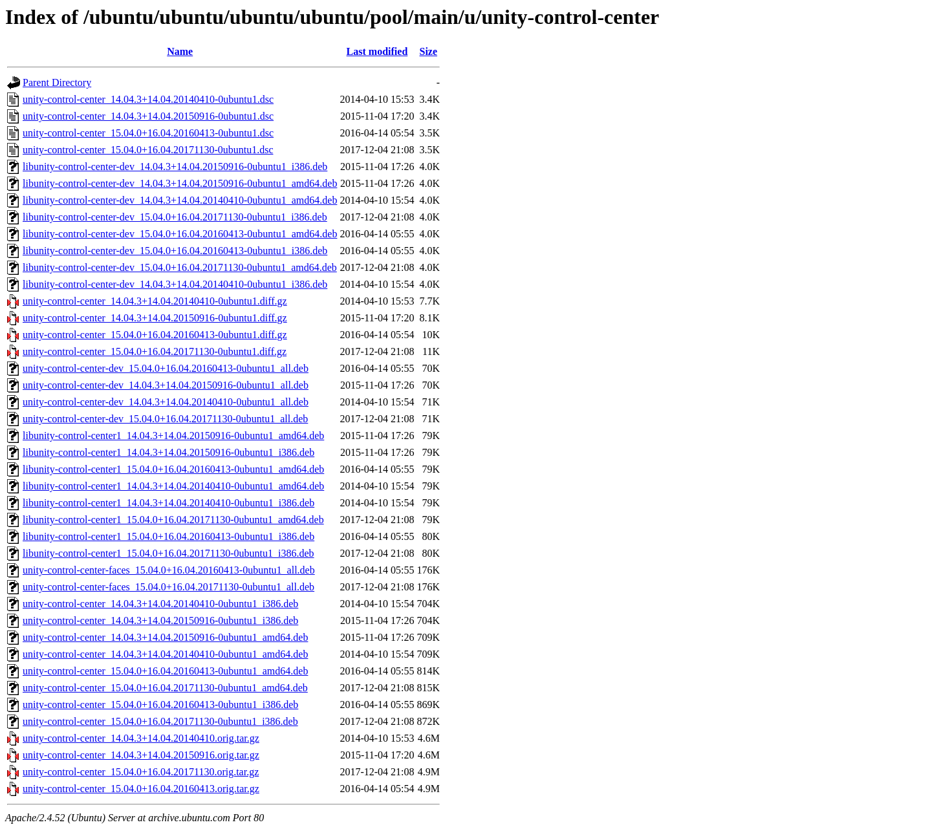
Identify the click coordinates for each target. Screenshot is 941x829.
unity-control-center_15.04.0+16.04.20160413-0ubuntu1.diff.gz (155, 334)
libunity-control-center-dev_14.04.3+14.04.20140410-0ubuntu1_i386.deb (175, 284)
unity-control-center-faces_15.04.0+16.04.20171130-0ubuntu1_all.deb (168, 586)
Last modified (377, 51)
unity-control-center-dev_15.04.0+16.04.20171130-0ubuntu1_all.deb (165, 418)
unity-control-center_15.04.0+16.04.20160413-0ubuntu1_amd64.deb (165, 670)
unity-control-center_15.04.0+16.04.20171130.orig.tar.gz (141, 771)
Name (180, 51)
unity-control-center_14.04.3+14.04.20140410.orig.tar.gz (141, 738)
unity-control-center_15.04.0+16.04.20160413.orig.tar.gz (141, 788)
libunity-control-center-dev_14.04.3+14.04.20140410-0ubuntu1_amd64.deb (180, 200)
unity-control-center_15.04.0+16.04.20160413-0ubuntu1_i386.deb (160, 704)
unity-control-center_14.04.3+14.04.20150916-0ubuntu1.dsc (148, 116)
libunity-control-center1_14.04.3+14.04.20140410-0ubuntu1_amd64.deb (173, 485)
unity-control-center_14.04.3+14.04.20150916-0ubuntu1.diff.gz (155, 317)
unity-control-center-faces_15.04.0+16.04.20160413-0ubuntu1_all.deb (169, 570)
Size (429, 51)
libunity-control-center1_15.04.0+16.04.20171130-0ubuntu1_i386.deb (168, 553)
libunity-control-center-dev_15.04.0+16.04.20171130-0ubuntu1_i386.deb (175, 216)
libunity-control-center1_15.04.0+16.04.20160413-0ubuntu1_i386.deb (168, 536)
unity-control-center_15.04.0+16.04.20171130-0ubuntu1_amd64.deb (165, 687)
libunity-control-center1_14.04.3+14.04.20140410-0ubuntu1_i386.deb (168, 502)
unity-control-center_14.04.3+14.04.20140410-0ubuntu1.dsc (148, 99)
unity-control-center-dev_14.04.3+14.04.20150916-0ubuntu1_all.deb (165, 385)
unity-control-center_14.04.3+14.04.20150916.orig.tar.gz (141, 754)
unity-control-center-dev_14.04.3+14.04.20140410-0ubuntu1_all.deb (165, 401)
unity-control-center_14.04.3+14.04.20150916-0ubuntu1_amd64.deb (165, 637)
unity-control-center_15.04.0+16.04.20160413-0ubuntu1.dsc (148, 132)
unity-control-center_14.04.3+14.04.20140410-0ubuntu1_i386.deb (160, 603)
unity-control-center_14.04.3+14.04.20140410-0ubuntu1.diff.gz (155, 301)
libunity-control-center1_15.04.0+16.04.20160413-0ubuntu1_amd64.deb (173, 469)
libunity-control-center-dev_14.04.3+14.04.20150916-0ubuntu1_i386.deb (175, 166)
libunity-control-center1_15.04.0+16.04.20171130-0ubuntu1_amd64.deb (173, 519)
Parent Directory (57, 82)
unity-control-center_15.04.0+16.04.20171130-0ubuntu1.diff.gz (155, 351)
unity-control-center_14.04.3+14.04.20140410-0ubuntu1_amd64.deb (165, 654)
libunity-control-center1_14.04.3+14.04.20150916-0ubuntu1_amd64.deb (173, 435)
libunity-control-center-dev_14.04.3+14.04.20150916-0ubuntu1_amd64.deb (180, 183)
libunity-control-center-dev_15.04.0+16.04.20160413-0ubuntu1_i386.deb (175, 250)
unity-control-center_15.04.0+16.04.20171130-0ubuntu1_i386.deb (160, 721)
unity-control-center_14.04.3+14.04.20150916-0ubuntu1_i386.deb (160, 620)
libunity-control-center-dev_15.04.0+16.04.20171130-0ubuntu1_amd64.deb (180, 267)
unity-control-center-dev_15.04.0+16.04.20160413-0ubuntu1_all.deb (165, 368)
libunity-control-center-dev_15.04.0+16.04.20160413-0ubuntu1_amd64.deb (180, 233)
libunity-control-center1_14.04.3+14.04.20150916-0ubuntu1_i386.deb (168, 452)
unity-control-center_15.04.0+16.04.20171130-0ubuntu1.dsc (148, 149)
